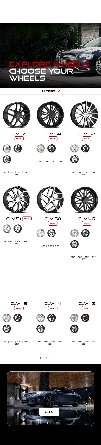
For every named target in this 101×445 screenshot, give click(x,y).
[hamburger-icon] (87, 18)
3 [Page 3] (53, 358)
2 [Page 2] (46, 358)
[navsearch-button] (67, 18)
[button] (11, 398)
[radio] (7, 148)
